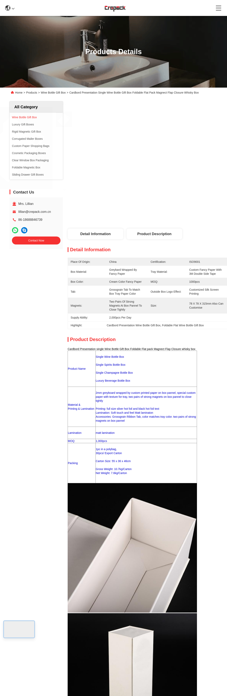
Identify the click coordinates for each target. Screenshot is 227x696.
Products (31, 92)
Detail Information (95, 234)
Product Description (154, 234)
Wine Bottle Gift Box (53, 92)
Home (18, 92)
